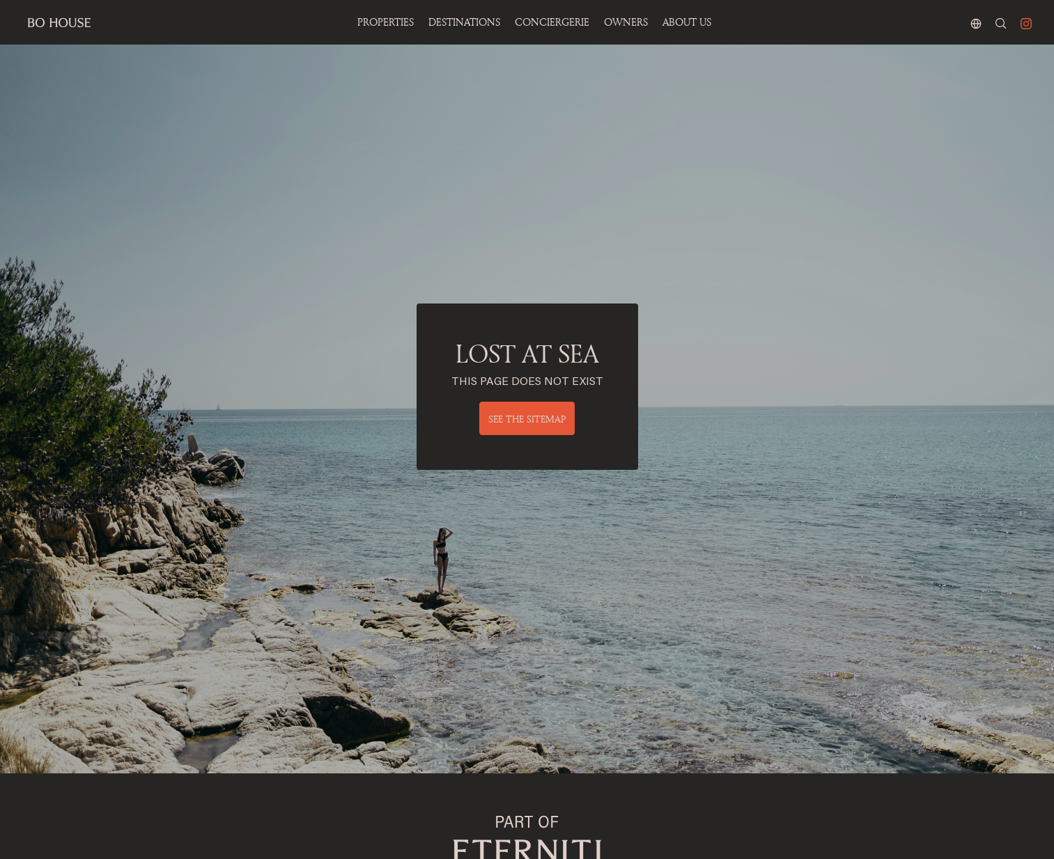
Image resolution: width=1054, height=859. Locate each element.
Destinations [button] (464, 22)
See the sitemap (527, 418)
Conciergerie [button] (552, 22)
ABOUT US (686, 22)
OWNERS (626, 22)
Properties (385, 22)
